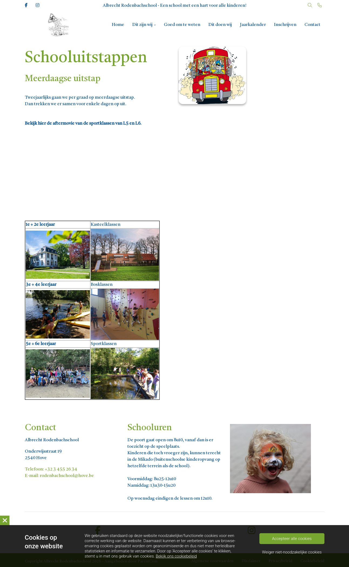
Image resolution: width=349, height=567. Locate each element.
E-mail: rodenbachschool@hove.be (59, 476)
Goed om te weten (182, 25)
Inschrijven (285, 25)
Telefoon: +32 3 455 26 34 (51, 469)
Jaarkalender (253, 25)
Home (118, 25)
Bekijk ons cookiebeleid (176, 556)
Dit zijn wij (142, 25)
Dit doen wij (220, 25)
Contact (312, 25)
